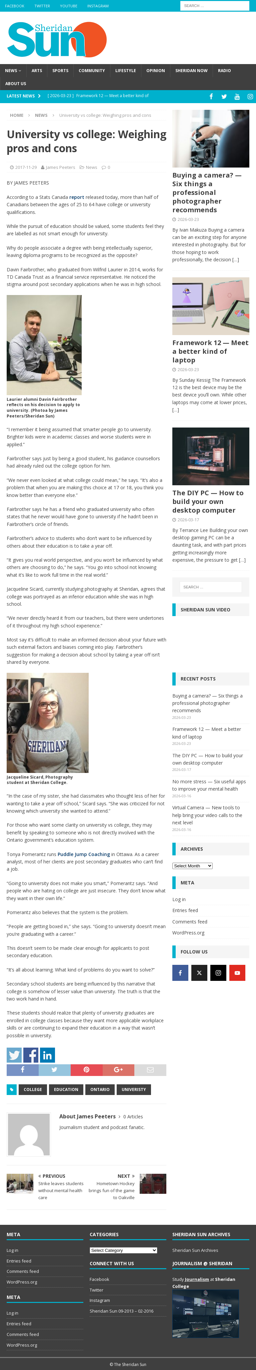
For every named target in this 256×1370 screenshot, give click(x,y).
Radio (224, 70)
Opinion (155, 70)
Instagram (98, 5)
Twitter (42, 5)
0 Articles (133, 1115)
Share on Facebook (30, 1054)
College (33, 1088)
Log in (179, 898)
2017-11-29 (26, 166)
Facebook (14, 5)
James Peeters (60, 166)
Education (66, 1088)
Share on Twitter (14, 1054)
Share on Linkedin (47, 1054)
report (76, 196)
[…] (235, 258)
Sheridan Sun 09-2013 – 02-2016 (121, 1310)
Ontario (100, 1088)
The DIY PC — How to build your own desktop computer (208, 500)
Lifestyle (125, 70)
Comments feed (189, 920)
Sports (60, 70)
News (11, 70)
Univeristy (134, 1088)
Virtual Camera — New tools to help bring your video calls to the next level (207, 814)
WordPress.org (188, 931)
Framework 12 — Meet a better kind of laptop (210, 350)
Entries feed (185, 909)
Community (92, 70)
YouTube (68, 5)
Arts (37, 70)
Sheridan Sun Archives (195, 1249)
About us (15, 83)
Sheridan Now (191, 70)
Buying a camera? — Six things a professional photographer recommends (207, 191)
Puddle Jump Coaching (84, 853)
